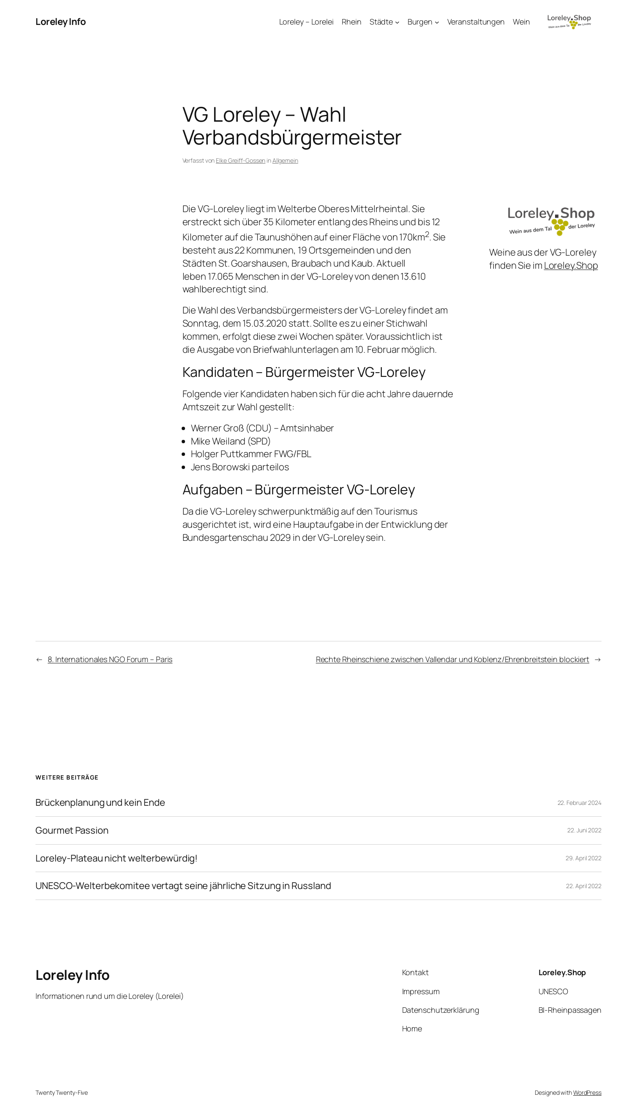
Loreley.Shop (571, 265)
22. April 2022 (584, 886)
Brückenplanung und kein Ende (100, 802)
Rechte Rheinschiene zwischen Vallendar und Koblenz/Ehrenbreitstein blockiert (452, 659)
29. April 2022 (584, 858)
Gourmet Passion (72, 830)
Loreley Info (60, 21)
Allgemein (285, 160)
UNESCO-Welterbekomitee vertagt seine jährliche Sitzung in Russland (183, 886)
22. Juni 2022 (584, 830)
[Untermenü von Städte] (397, 21)
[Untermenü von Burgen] (437, 21)
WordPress (587, 1092)
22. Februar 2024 (580, 803)
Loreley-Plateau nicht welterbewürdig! (116, 858)
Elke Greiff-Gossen (240, 160)
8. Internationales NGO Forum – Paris (110, 659)
